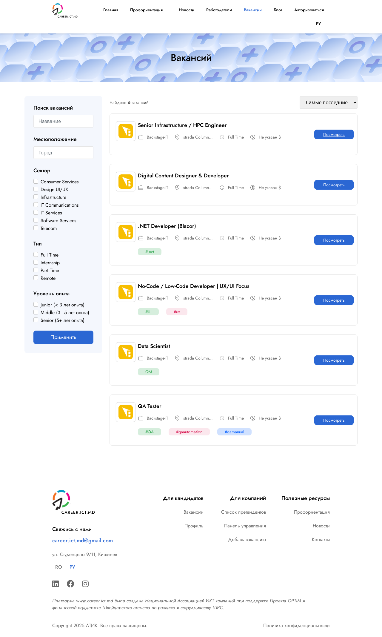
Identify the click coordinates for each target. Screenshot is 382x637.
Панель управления (245, 525)
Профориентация (148, 10)
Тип (37, 243)
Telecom (49, 228)
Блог (278, 10)
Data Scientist (154, 346)
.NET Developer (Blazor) (167, 226)
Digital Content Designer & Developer (183, 175)
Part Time (50, 270)
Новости (186, 10)
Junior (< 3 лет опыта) (62, 305)
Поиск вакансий (53, 107)
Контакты (321, 539)
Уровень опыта (51, 293)
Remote (48, 278)
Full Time (49, 255)
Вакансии (253, 10)
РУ (320, 24)
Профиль (194, 525)
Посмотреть (334, 134)
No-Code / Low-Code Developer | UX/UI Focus (193, 286)
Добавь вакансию (247, 539)
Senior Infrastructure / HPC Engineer (182, 125)
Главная (110, 10)
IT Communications (59, 205)
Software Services (58, 220)
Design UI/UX (54, 189)
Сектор (41, 170)
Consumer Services (59, 181)
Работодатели (219, 10)
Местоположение (55, 139)
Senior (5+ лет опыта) (62, 320)
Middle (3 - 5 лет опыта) (65, 312)
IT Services (51, 213)
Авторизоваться (309, 10)
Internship (50, 262)
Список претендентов (243, 512)
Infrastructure (53, 197)
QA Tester (149, 406)
